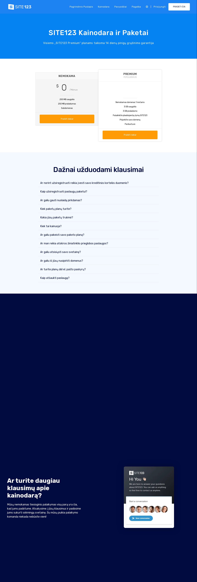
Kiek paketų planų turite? (55, 209)
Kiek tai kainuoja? (51, 226)
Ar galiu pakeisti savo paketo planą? (62, 235)
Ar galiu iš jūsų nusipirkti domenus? (61, 261)
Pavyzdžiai (120, 6)
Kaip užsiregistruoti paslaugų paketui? (63, 191)
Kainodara (103, 6)
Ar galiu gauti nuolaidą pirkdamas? (61, 200)
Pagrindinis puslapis (81, 6)
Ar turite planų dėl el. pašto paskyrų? (63, 269)
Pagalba (136, 6)
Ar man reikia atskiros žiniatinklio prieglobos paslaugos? (74, 243)
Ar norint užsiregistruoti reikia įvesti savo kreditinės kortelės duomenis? (84, 183)
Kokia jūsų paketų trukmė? (56, 217)
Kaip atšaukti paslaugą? (54, 278)
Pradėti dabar (67, 119)
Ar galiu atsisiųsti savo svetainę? (60, 252)
